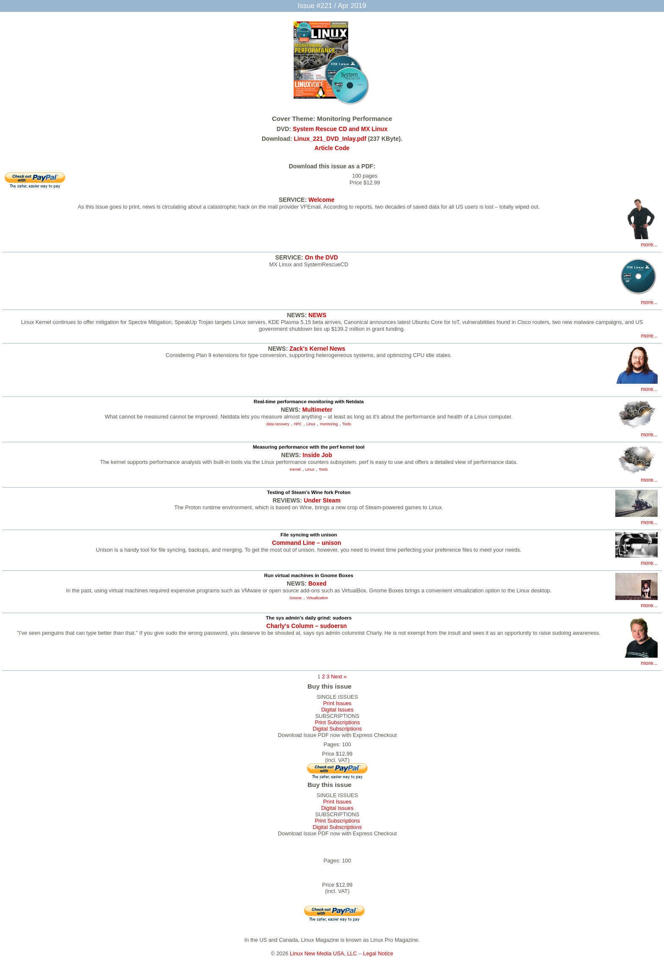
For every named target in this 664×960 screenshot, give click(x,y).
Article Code (332, 148)
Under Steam (322, 500)
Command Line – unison (306, 542)
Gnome (295, 598)
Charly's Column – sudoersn (306, 625)
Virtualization (317, 598)
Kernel (295, 469)
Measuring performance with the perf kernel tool (309, 446)
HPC (298, 424)
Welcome (321, 199)
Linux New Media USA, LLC (323, 953)
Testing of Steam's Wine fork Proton (309, 492)
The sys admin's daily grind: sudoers (308, 617)
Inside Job (317, 455)
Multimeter (317, 409)
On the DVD (321, 257)
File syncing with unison (308, 534)
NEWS (317, 315)
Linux (311, 424)
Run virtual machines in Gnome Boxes (309, 575)
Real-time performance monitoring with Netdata (309, 401)
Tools (346, 424)
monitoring (329, 424)
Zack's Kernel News (318, 348)
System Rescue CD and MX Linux (340, 129)
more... (649, 244)
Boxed (317, 583)
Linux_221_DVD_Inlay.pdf (330, 138)
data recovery (277, 424)
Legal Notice (378, 953)
